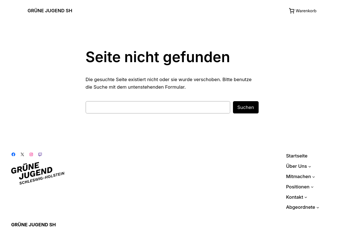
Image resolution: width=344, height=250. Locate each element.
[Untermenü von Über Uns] (309, 166)
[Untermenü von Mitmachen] (313, 176)
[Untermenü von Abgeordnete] (317, 207)
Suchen (245, 107)
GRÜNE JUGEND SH (50, 10)
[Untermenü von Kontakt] (305, 197)
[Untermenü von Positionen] (312, 186)
